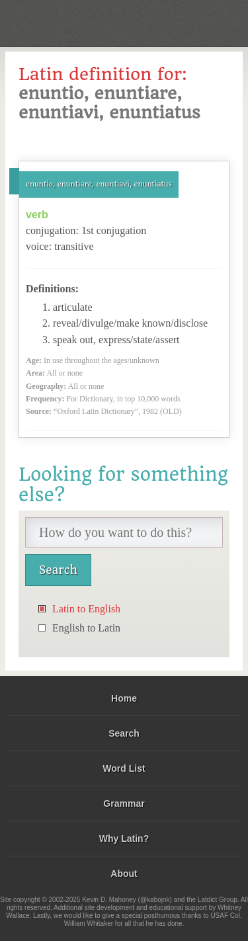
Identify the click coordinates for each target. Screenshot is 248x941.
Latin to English (86, 608)
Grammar (123, 803)
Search (124, 733)
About (123, 873)
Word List (124, 768)
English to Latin (86, 628)
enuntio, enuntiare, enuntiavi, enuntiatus (99, 184)
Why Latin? (124, 838)
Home (124, 698)
